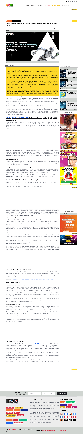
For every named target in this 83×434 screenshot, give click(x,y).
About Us (8, 1)
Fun (70, 404)
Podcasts (17, 410)
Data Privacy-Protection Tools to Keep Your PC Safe (71, 73)
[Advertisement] (43, 14)
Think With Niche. (13, 429)
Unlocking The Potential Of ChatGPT (17, 118)
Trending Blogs (10, 407)
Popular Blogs (9, 410)
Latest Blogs (47, 5)
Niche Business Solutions (48, 430)
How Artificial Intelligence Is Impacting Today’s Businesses (72, 83)
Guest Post (13, 1)
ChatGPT (37, 343)
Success (40, 5)
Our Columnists (23, 419)
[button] (75, 5)
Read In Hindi (9, 412)
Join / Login (9, 422)
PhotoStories (65, 5)
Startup (68, 407)
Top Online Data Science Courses (71, 93)
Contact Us (8, 419)
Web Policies (19, 1)
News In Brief (56, 5)
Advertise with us (18, 422)
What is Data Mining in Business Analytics (72, 104)
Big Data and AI (16, 20)
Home (27, 5)
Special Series (24, 410)
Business (33, 5)
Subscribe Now (62, 393)
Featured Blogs (18, 407)
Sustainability (64, 404)
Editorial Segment (67, 211)
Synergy (62, 407)
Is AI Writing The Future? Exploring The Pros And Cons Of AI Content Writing (32, 279)
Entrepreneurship (71, 402)
